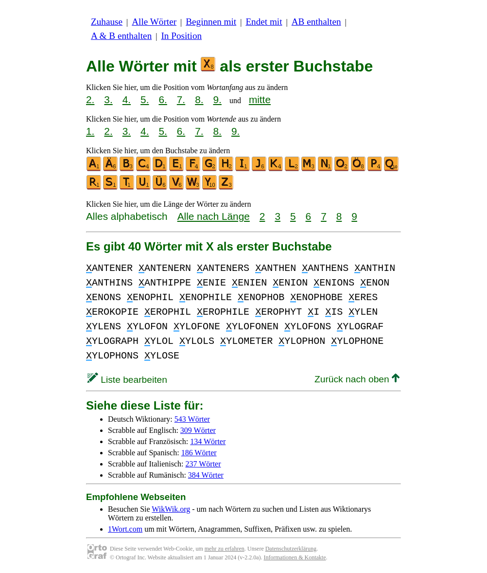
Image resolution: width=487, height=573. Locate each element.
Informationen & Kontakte (295, 557)
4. (126, 99)
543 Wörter (192, 419)
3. (108, 99)
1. (90, 131)
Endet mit (263, 22)
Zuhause (106, 22)
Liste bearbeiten (127, 380)
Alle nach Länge (213, 216)
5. (144, 99)
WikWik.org (171, 509)
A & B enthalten (121, 36)
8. (199, 99)
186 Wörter (199, 452)
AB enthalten (316, 22)
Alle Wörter (154, 22)
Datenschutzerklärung (290, 548)
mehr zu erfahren (224, 548)
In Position (181, 36)
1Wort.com (125, 529)
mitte (260, 99)
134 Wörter (208, 441)
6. (162, 99)
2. (90, 99)
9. (217, 99)
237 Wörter (203, 464)
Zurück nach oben (357, 379)
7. (181, 99)
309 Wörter (198, 430)
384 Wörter (206, 475)
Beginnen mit (211, 22)
